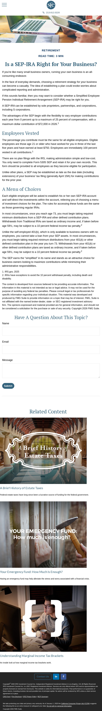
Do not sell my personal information (59, 706)
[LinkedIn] (56, 677)
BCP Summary (43, 696)
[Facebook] (63, 677)
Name (5, 323)
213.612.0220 (51, 12)
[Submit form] (8, 386)
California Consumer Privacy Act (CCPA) (75, 703)
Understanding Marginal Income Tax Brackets (31, 656)
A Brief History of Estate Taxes (21, 488)
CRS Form (6, 696)
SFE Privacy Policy (30, 696)
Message (7, 360)
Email (5, 341)
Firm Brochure (17, 696)
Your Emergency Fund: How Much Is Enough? (31, 572)
